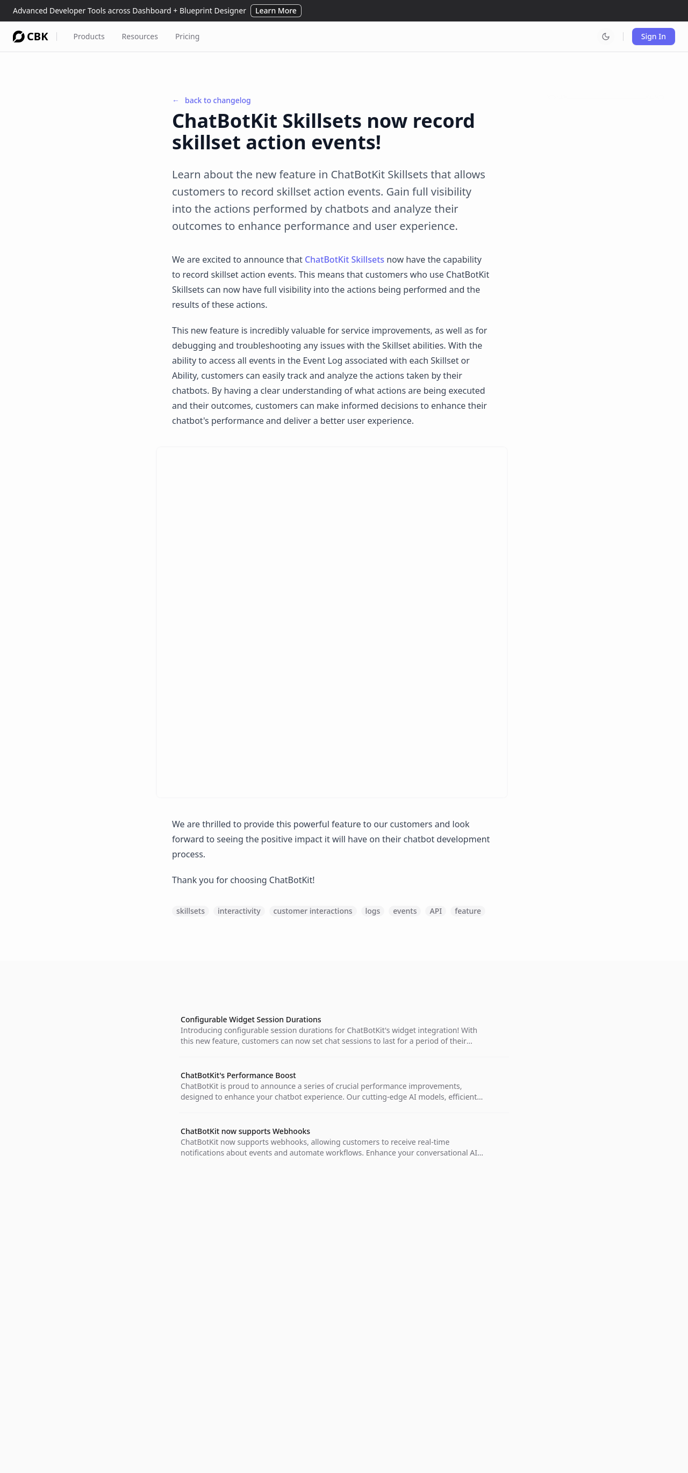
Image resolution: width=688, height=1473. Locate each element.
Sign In (653, 36)
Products (88, 36)
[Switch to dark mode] (605, 36)
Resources (140, 36)
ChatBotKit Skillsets (344, 259)
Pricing (187, 36)
